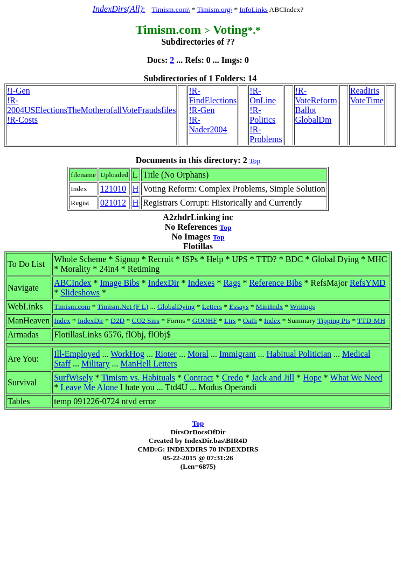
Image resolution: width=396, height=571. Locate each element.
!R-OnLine (262, 95)
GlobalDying (176, 306)
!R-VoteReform (316, 95)
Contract (198, 377)
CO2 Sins (145, 320)
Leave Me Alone (89, 387)
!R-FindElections (213, 95)
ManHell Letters (148, 363)
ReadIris (364, 90)
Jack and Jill (273, 377)
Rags (231, 282)
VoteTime (367, 100)
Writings (302, 306)
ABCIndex (72, 282)
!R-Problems (265, 134)
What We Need (356, 377)
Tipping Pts (333, 320)
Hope (312, 377)
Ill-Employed (77, 353)
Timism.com (72, 306)
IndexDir (163, 282)
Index (62, 320)
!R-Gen (201, 110)
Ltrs (229, 320)
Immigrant (237, 353)
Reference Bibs (275, 282)
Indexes (201, 282)
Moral (198, 353)
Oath (250, 320)
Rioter (166, 353)
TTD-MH (371, 320)
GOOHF (204, 320)
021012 (113, 202)
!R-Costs (22, 119)
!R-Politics (262, 114)
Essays (238, 306)
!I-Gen (18, 90)
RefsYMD (368, 282)
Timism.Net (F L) (123, 306)
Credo (232, 377)
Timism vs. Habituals (138, 377)
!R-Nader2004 (208, 124)
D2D (117, 320)
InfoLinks (253, 9)
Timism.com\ (170, 9)
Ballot (305, 110)
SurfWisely (73, 377)
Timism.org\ (215, 9)
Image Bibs (120, 282)
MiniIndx (269, 306)
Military (95, 363)
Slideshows (80, 292)
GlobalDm (313, 119)
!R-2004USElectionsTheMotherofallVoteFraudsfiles (91, 105)
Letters (212, 306)
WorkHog (127, 353)
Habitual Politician (299, 353)
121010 (113, 188)
